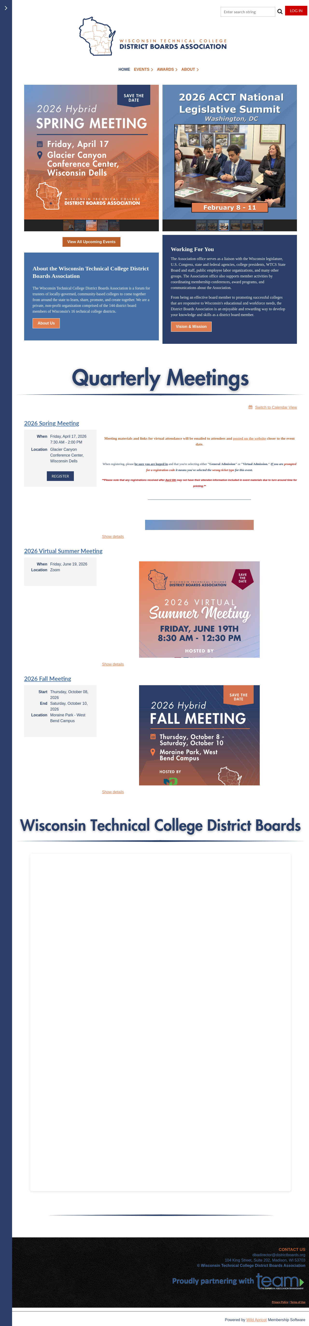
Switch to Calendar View (276, 407)
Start (43, 692)
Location (39, 449)
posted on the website (249, 438)
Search (279, 11)
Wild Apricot (256, 1320)
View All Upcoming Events (91, 242)
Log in (296, 10)
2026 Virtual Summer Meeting (63, 550)
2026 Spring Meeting (51, 423)
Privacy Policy (280, 1302)
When (42, 436)
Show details (113, 537)
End (43, 703)
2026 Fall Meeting (47, 678)
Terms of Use (297, 1302)
